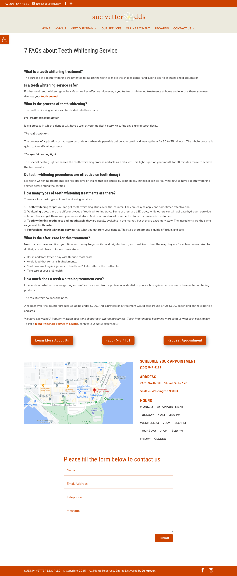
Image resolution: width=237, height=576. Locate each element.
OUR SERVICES (111, 28)
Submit (163, 538)
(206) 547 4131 (18, 4)
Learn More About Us (52, 340)
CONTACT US (182, 28)
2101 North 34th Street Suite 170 (163, 383)
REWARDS (161, 28)
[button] (4, 39)
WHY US (60, 28)
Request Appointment (185, 340)
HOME (46, 28)
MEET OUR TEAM (82, 28)
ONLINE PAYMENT (138, 28)
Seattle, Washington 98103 (159, 391)
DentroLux (148, 571)
